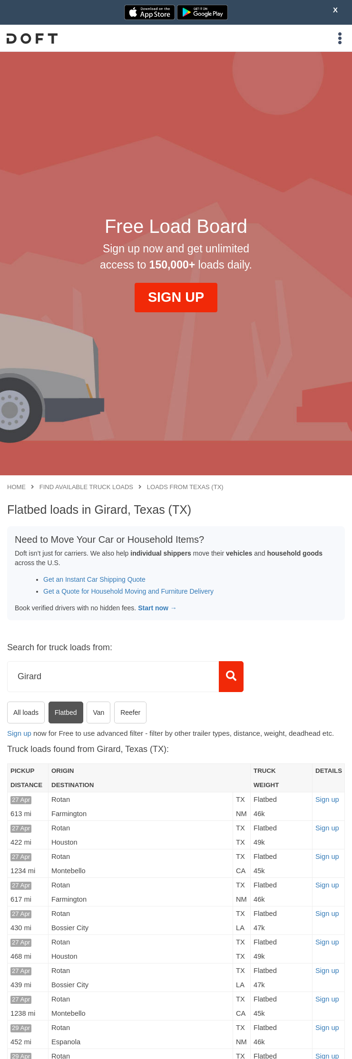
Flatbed (66, 712)
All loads (26, 712)
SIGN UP (176, 297)
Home (16, 487)
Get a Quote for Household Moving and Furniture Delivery (128, 591)
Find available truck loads (86, 487)
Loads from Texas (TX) (185, 487)
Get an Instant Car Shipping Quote (94, 579)
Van (98, 712)
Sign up (19, 733)
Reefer (130, 712)
